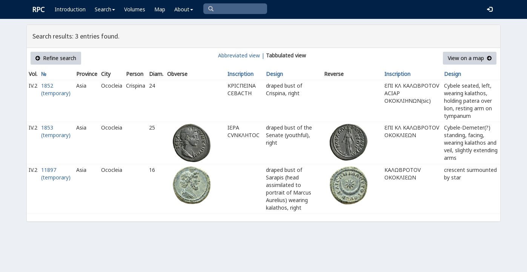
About (183, 9)
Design (274, 73)
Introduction (70, 9)
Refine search (55, 58)
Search (105, 9)
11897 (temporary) (56, 173)
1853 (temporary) (56, 131)
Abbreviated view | (241, 55)
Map (159, 9)
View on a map (470, 58)
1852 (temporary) (56, 89)
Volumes (134, 9)
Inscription (240, 73)
